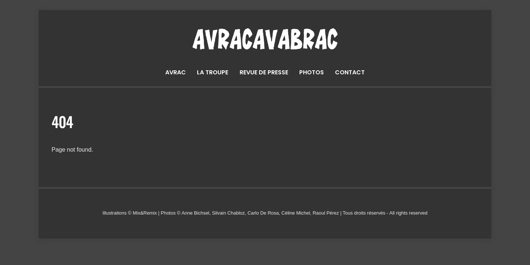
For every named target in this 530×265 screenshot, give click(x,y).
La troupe (212, 72)
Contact (350, 72)
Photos (311, 72)
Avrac (175, 72)
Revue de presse (264, 72)
